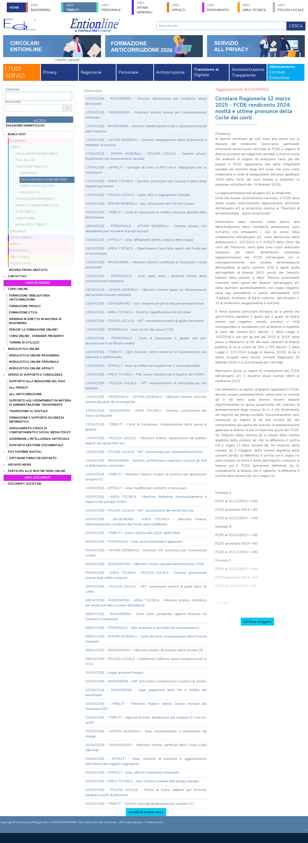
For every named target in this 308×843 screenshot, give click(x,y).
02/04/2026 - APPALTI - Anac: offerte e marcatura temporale (132, 772)
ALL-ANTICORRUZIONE (25, 394)
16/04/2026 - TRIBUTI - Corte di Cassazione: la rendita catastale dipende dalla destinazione (146, 215)
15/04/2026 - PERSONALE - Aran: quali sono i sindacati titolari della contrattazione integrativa (146, 278)
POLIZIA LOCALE (291, 7)
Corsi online (18, 289)
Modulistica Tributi (30, 225)
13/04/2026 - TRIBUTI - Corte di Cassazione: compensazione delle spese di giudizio (146, 427)
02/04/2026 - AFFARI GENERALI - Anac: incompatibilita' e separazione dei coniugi (146, 734)
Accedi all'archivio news (146, 812)
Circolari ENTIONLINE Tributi (36, 154)
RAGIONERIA (44, 7)
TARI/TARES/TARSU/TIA (31, 167)
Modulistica (30, 193)
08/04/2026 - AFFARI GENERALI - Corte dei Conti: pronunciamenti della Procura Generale (146, 639)
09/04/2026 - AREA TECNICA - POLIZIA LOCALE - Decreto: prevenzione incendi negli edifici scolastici (146, 575)
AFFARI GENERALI (150, 7)
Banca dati (17, 134)
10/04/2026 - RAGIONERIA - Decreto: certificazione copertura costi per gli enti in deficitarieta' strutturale (146, 463)
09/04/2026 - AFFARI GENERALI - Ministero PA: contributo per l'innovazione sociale (146, 553)
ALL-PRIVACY (18, 388)
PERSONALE (115, 7)
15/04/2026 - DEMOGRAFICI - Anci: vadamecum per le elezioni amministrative (144, 303)
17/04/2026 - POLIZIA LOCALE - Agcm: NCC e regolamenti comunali (137, 195)
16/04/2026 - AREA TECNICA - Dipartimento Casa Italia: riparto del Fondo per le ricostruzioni (146, 251)
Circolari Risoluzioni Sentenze (44, 180)
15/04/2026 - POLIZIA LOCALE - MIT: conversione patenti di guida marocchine (144, 321)
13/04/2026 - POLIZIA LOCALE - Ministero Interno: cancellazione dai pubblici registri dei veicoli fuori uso (146, 441)
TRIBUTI (80, 7)
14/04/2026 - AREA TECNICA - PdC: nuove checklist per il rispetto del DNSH (144, 374)
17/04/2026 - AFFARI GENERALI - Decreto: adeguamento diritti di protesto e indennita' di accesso (146, 142)
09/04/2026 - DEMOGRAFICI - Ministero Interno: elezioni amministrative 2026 (144, 564)
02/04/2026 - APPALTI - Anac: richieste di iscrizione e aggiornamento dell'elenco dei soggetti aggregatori (146, 761)
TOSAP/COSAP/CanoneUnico (35, 199)
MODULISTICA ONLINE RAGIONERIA (34, 355)
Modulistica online (23, 349)
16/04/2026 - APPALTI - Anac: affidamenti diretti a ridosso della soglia (139, 239)
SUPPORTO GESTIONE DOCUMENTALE (36, 445)
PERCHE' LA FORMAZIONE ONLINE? (33, 330)
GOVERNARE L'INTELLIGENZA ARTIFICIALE (39, 439)
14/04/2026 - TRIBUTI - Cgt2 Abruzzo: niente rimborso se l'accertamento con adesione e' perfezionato (146, 354)
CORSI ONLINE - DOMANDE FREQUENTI (36, 336)
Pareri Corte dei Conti (37, 186)
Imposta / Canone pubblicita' (36, 205)
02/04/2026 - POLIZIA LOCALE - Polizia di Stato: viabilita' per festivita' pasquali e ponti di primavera (146, 792)
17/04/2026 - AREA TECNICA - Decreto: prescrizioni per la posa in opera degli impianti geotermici (146, 184)
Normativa (29, 173)
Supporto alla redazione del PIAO (37, 381)
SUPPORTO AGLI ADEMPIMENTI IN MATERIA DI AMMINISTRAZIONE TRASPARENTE (40, 403)
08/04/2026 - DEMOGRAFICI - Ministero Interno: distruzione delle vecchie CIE (144, 650)
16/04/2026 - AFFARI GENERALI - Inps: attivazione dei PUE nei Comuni (139, 203)
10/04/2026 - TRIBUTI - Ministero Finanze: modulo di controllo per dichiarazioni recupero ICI (146, 477)
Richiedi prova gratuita (28, 270)
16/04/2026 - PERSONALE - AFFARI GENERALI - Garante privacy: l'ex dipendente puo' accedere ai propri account (146, 228)
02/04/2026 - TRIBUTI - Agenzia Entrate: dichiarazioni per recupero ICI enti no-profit (146, 720)
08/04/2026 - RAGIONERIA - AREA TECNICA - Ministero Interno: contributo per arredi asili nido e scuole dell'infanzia (146, 603)
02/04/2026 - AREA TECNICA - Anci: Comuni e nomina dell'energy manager (142, 781)
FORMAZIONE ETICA (23, 313)
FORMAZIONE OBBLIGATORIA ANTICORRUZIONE (29, 298)
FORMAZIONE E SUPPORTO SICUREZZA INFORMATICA (36, 420)
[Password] (34, 108)
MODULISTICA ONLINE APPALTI (31, 368)
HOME (14, 8)
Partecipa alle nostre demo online (36, 471)
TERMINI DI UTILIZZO (24, 343)
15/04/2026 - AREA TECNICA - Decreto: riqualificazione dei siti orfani (138, 312)
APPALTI (185, 7)
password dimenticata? (25, 126)
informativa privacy (131, 822)
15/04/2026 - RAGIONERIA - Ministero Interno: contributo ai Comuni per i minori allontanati (146, 265)
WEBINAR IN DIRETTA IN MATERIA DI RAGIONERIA (35, 321)
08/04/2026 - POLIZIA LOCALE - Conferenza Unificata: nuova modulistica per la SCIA (146, 661)
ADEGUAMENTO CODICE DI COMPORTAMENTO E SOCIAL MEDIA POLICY (40, 430)
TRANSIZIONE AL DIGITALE (28, 411)
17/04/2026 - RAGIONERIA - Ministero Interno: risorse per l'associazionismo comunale (146, 115)
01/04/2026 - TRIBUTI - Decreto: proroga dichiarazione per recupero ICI (139, 803)
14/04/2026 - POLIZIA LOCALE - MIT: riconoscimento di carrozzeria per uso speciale (146, 385)
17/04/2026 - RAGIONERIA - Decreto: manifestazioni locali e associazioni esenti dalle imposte (146, 129)
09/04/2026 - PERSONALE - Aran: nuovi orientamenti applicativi (134, 541)
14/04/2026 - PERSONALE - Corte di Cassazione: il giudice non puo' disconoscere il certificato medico (146, 341)
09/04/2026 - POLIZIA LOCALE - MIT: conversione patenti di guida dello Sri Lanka (146, 589)
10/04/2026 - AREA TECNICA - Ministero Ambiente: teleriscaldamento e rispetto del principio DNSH (146, 499)
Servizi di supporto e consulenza (35, 375)
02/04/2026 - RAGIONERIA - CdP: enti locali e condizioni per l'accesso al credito (145, 681)
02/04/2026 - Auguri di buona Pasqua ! (114, 672)
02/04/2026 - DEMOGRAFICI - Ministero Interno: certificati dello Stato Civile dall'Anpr (146, 747)
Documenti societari (24, 484)
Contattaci (17, 276)
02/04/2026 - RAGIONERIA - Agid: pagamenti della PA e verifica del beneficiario (146, 692)
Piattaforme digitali (25, 452)
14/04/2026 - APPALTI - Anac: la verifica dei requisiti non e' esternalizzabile (142, 365)
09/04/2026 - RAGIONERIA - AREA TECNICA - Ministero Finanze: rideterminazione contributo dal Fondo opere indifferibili (146, 522)
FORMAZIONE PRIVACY (25, 306)
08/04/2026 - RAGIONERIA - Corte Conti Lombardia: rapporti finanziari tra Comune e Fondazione (146, 616)
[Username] (38, 96)
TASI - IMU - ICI (25, 160)
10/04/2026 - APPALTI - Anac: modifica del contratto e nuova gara (135, 488)
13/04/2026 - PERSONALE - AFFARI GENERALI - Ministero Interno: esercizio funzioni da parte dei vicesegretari (146, 399)
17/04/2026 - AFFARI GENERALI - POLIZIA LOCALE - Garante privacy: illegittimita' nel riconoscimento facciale (146, 156)
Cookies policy (154, 822)
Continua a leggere (257, 621)
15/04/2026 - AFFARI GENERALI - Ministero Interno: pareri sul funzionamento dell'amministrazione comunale (146, 292)
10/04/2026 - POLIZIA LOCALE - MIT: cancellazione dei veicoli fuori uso (139, 510)
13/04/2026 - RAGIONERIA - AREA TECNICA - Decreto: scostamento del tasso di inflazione (146, 413)
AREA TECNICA (256, 7)
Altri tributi (25, 212)
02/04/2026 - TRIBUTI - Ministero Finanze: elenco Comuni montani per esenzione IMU (146, 706)
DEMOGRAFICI (221, 7)
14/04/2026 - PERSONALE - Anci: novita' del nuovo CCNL (129, 329)
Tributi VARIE (25, 218)
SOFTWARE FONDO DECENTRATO (32, 458)
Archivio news (19, 465)
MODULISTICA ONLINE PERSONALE (34, 362)
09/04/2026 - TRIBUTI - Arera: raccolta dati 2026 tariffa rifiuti (132, 533)
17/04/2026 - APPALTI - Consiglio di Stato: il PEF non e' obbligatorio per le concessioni (146, 170)
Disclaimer (110, 822)
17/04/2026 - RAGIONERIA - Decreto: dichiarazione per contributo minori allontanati (146, 101)
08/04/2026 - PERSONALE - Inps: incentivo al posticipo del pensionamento (142, 627)
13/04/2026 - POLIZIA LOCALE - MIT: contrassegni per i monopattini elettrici (143, 452)
